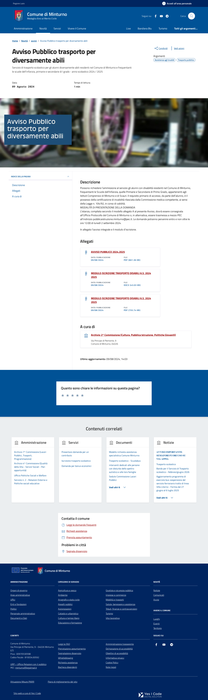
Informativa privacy (115, 658)
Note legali (111, 667)
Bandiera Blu (145, 28)
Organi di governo (18, 590)
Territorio (157, 628)
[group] (32, 471)
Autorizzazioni (64, 609)
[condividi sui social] (160, 48)
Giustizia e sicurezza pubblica (119, 590)
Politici (13, 609)
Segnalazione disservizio (69, 653)
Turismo (163, 28)
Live (128, 28)
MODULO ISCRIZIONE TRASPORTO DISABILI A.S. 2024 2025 (121, 275)
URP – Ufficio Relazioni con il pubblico (28, 664)
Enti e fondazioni (18, 604)
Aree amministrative (20, 595)
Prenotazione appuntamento (72, 648)
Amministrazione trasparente (120, 644)
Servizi (57, 28)
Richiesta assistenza (68, 662)
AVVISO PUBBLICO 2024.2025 (108, 252)
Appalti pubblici (65, 604)
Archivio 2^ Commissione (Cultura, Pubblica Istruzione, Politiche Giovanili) (133, 335)
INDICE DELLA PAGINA (40, 176)
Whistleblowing (65, 658)
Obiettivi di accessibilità (117, 653)
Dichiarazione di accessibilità (119, 648)
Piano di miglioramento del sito (62, 681)
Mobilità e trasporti (115, 599)
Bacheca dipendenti (67, 667)
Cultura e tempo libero (68, 618)
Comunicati (158, 595)
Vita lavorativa (113, 618)
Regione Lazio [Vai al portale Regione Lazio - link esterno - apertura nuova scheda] (19, 3)
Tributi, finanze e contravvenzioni (121, 609)
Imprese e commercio (116, 595)
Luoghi (156, 619)
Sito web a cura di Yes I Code (27, 693)
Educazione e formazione (70, 622)
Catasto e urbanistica (68, 613)
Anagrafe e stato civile (69, 599)
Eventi (156, 623)
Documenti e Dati (18, 618)
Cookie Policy (112, 662)
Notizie (156, 590)
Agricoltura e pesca (67, 590)
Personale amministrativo (22, 613)
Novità (43, 28)
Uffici (12, 599)
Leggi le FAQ (64, 644)
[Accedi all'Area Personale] (177, 3)
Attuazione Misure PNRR (22, 681)
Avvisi (156, 599)
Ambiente (62, 595)
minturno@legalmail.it (26, 667)
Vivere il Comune (77, 28)
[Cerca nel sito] (191, 16)
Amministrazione (23, 28)
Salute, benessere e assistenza (120, 604)
